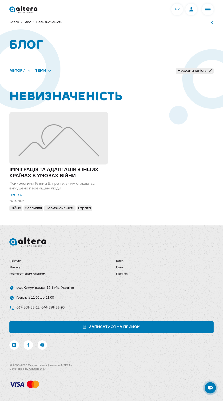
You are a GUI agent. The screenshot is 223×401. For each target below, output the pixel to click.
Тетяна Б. (16, 195)
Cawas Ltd (36, 369)
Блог (119, 261)
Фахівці (14, 267)
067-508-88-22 (28, 307)
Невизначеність (195, 71)
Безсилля (33, 208)
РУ (177, 9)
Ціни (119, 267)
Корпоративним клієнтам (27, 274)
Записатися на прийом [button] (111, 327)
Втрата (84, 208)
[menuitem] (58, 261)
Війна (16, 208)
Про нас (121, 274)
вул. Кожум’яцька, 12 (33, 288)
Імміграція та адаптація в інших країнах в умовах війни (54, 173)
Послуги (15, 261)
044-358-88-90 (52, 307)
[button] (208, 9)
